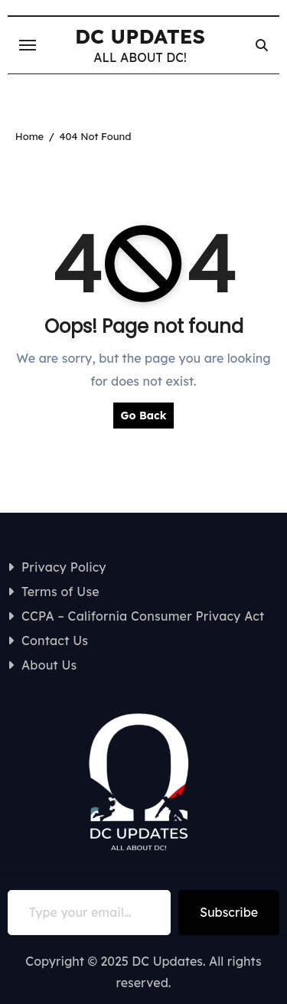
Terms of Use (60, 591)
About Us (49, 665)
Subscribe (229, 912)
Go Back (144, 415)
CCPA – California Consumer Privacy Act (143, 616)
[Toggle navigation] (27, 45)
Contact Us (54, 640)
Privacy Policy (63, 567)
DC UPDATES (140, 36)
